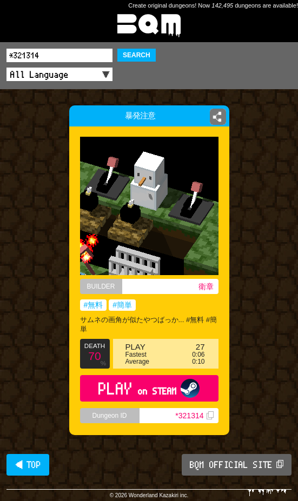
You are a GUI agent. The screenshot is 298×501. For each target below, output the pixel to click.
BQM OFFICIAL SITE (236, 464)
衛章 (206, 286)
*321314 (194, 415)
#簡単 (122, 304)
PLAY (149, 388)
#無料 (93, 304)
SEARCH (136, 55)
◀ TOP (28, 464)
